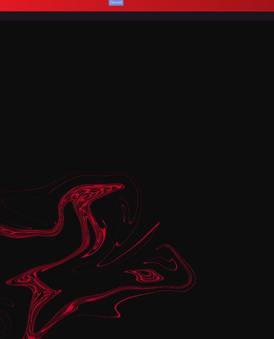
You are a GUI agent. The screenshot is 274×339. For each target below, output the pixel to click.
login (4, 2)
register (15, 2)
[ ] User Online (84, 2)
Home (15, 17)
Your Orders (60, 2)
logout (103, 2)
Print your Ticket (36, 2)
